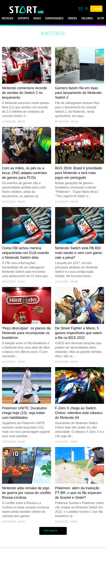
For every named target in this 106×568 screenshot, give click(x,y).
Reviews (9, 18)
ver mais (53, 531)
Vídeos (84, 18)
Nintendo (53, 33)
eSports (27, 18)
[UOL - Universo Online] (41, 11)
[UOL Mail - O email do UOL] (80, 8)
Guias (43, 18)
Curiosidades (63, 18)
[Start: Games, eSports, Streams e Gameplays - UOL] (23, 9)
